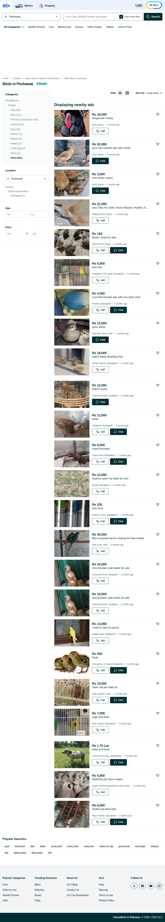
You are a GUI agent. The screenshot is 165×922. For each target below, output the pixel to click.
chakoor (155, 846)
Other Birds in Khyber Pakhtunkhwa (42, 78)
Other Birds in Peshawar (75, 78)
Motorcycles (64, 27)
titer (50, 853)
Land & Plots (125, 27)
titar (6, 853)
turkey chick (73, 846)
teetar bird (89, 846)
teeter (42, 846)
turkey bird (20, 846)
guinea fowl (124, 846)
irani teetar (140, 846)
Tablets (110, 27)
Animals (17, 78)
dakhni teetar (20, 853)
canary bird (56, 846)
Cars (51, 27)
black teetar (37, 853)
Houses (79, 27)
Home (5, 78)
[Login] (139, 5)
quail (7, 846)
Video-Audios (94, 27)
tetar (32, 846)
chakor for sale (106, 846)
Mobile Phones (36, 27)
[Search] (153, 17)
